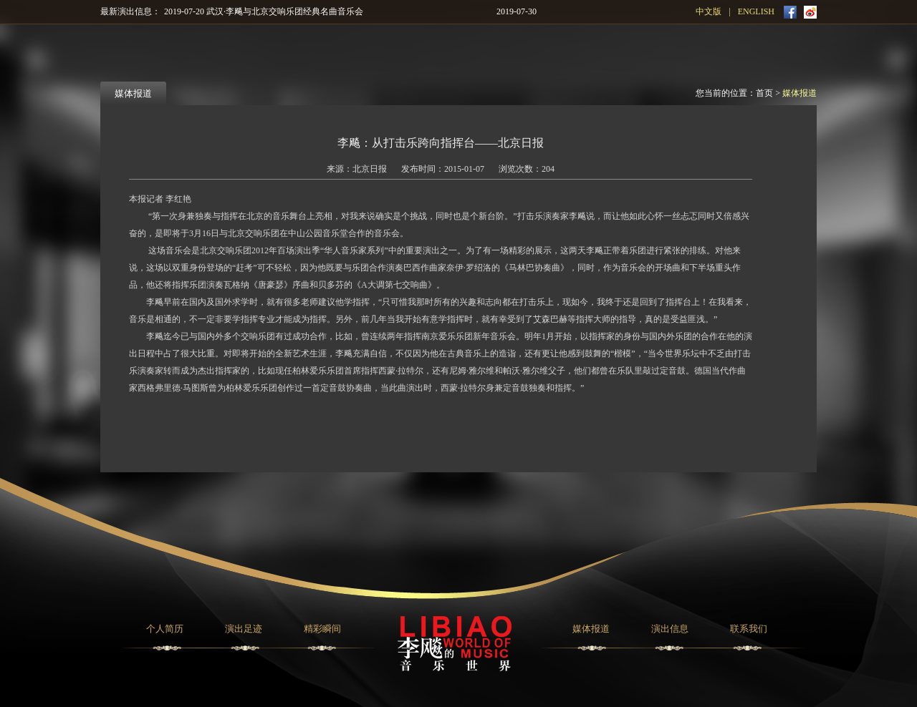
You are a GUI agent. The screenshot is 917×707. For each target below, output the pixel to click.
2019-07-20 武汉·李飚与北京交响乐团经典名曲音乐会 (263, 11)
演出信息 (669, 628)
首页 (764, 93)
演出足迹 (243, 628)
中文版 (708, 11)
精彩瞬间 (322, 628)
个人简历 (164, 628)
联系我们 (748, 628)
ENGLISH (756, 11)
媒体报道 (799, 93)
